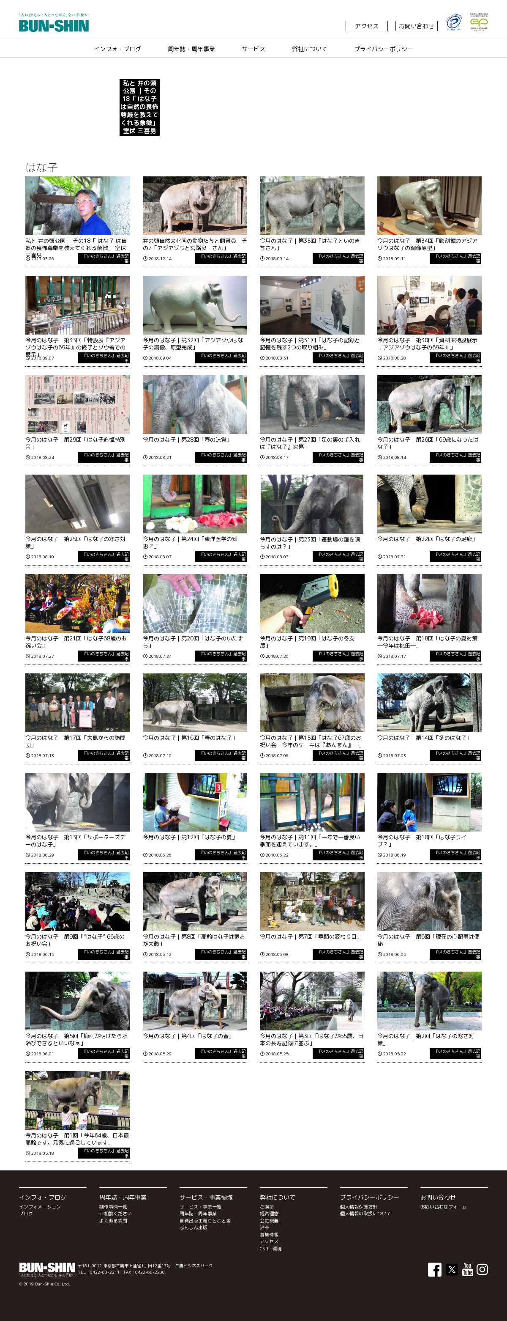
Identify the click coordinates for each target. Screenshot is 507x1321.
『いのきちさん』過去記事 (105, 258)
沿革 (264, 1227)
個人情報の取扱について (365, 1213)
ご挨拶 (267, 1206)
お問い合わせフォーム (443, 1206)
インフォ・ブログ (117, 49)
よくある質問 (113, 1220)
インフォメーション (40, 1206)
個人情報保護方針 (358, 1206)
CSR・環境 (271, 1248)
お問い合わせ (416, 26)
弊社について (309, 49)
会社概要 (269, 1220)
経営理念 (269, 1213)
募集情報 (269, 1234)
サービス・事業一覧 (200, 1206)
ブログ (26, 1213)
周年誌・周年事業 (191, 49)
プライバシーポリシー (383, 49)
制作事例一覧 (113, 1206)
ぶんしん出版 (193, 1227)
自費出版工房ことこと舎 (205, 1220)
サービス (253, 49)
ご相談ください (115, 1213)
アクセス (367, 26)
